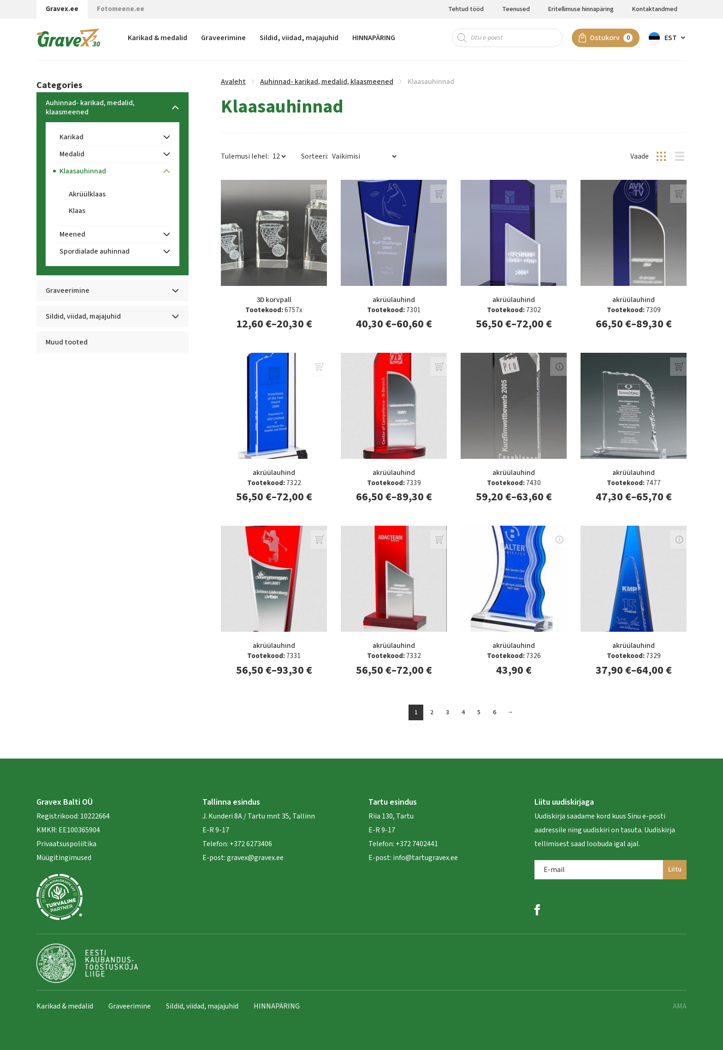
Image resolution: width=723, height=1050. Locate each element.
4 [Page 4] (463, 712)
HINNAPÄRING (373, 39)
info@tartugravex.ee (425, 858)
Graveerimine (223, 39)
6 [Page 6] (494, 712)
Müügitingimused (63, 858)
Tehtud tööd (466, 9)
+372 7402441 (417, 844)
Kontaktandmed (654, 9)
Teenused (516, 9)
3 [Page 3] (447, 712)
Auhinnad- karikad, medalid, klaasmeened (326, 82)
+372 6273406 (250, 844)
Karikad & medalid (157, 39)
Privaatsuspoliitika (66, 844)
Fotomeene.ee (120, 9)
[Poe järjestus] (364, 156)
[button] (668, 39)
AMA (680, 1006)
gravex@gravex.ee (255, 858)
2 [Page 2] (431, 712)
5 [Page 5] (478, 712)
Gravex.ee (62, 9)
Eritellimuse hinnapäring (581, 9)
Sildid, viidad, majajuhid (299, 39)
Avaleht (233, 82)
